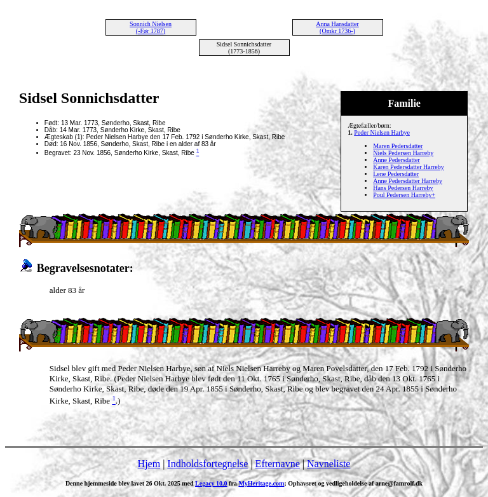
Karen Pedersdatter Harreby (408, 166)
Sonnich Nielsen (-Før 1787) (151, 27)
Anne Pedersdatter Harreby (407, 180)
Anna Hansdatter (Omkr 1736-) (337, 27)
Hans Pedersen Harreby (403, 187)
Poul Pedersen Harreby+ (404, 194)
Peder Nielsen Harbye (382, 132)
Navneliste (328, 463)
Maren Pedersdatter (398, 145)
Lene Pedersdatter (396, 173)
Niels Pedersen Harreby (403, 152)
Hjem (149, 463)
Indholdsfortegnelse (207, 463)
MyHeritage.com (261, 483)
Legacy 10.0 (211, 483)
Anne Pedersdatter (396, 159)
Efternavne (277, 463)
